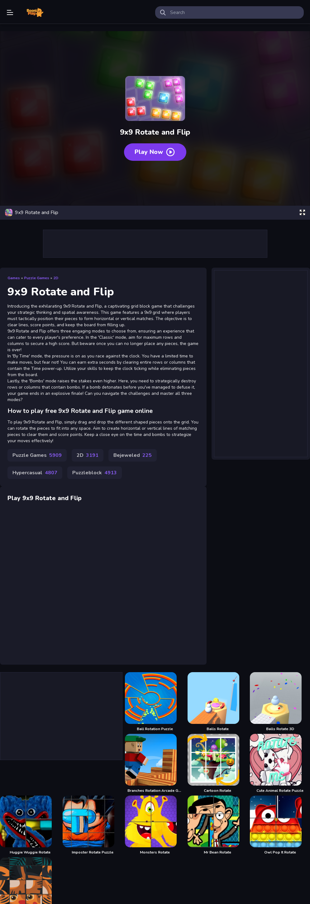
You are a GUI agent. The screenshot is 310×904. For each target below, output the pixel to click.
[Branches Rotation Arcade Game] (155, 763)
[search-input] (234, 12)
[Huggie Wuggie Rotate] (30, 825)
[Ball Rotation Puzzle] (155, 701)
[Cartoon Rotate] (218, 763)
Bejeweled (132, 455)
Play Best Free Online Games (35, 12)
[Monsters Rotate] (155, 825)
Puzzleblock (94, 472)
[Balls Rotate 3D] (280, 701)
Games (13, 277)
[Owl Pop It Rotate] (280, 825)
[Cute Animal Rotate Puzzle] (280, 763)
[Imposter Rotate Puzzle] (93, 825)
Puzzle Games (36, 277)
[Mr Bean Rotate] (218, 825)
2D (55, 277)
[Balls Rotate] (218, 701)
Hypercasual (34, 472)
